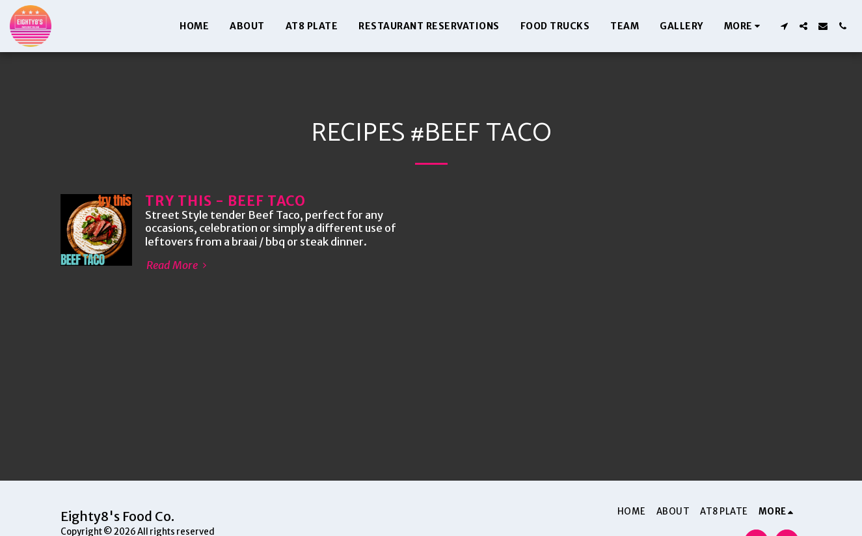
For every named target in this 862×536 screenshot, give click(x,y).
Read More (178, 265)
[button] (784, 26)
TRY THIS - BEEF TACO (225, 201)
